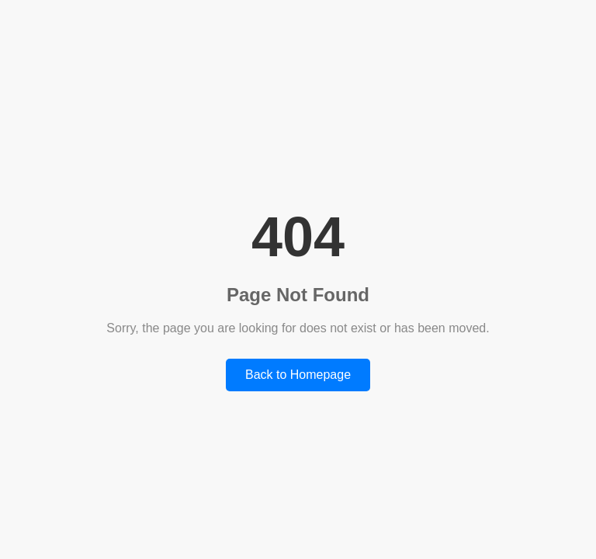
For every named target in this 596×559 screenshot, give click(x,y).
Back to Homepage (298, 374)
